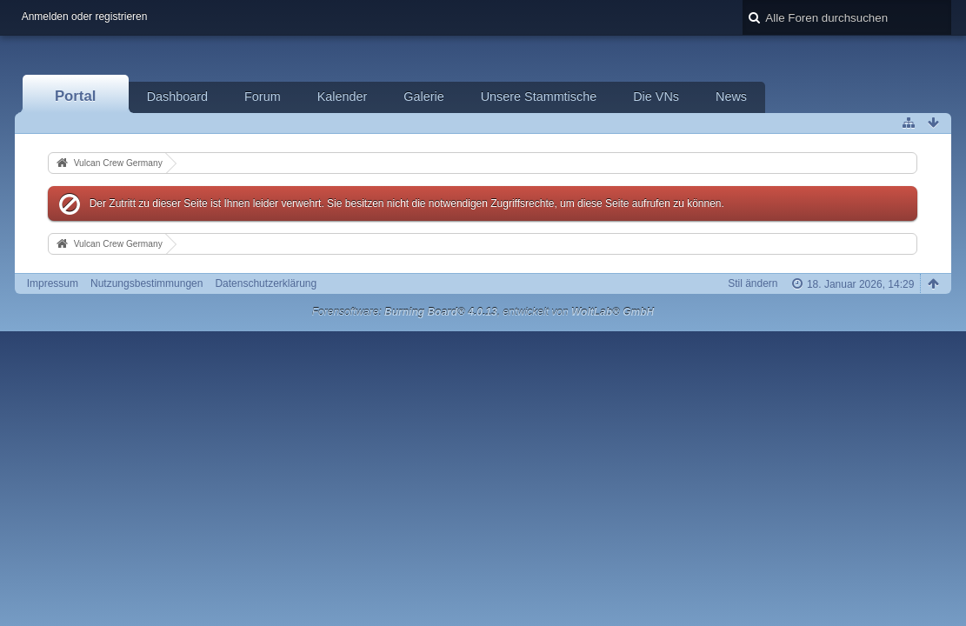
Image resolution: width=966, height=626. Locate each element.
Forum (262, 96)
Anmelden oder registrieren (85, 16)
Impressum (52, 283)
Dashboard (177, 96)
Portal (76, 96)
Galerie (423, 96)
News (731, 96)
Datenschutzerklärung (265, 283)
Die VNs (656, 96)
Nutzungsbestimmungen (146, 283)
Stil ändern (752, 283)
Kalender (342, 96)
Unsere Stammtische (539, 96)
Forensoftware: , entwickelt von (483, 312)
